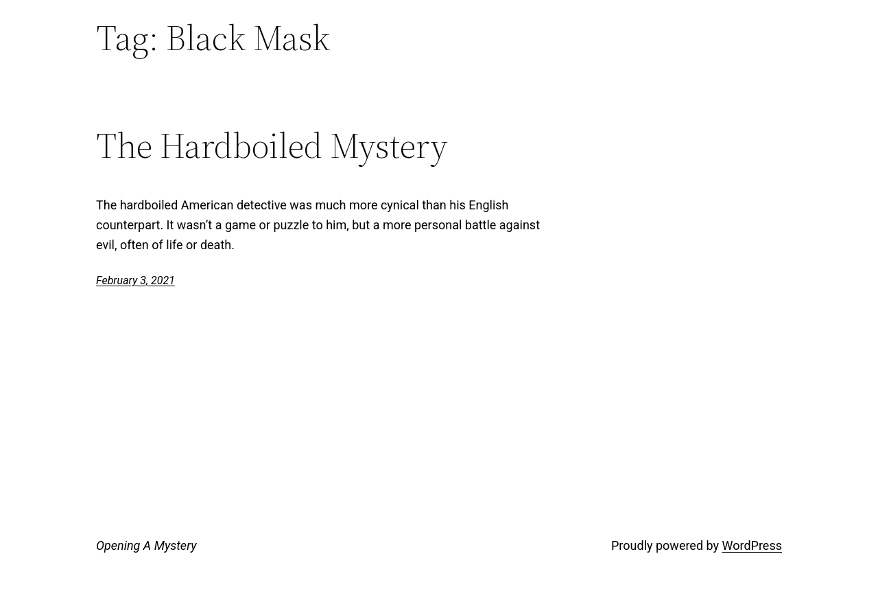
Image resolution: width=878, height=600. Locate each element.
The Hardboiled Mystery (272, 145)
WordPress (752, 545)
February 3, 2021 (135, 280)
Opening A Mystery (146, 545)
